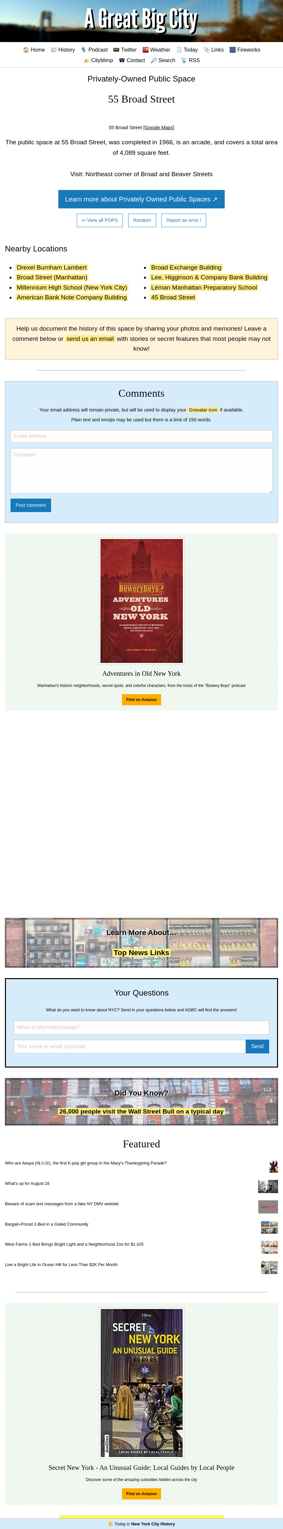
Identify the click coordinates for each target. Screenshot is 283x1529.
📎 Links (213, 50)
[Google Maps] (158, 127)
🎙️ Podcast (94, 50)
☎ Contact (132, 60)
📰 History (62, 50)
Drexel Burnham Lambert (52, 267)
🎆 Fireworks (244, 50)
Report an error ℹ (183, 220)
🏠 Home (34, 50)
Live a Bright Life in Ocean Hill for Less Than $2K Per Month (61, 1264)
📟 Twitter (125, 50)
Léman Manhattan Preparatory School (204, 287)
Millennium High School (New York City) (72, 287)
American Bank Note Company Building (72, 297)
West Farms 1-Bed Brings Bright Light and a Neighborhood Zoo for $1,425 (74, 1244)
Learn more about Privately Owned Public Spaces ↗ (141, 199)
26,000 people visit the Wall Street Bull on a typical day (141, 1111)
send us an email (90, 338)
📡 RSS (190, 60)
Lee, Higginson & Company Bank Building (209, 277)
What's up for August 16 (27, 1183)
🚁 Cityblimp (98, 60)
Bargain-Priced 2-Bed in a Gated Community (46, 1224)
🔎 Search (163, 60)
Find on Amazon (141, 699)
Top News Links (141, 953)
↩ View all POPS (100, 220)
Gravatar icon (203, 409)
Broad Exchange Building (186, 267)
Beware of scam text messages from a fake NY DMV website (62, 1203)
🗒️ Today (187, 50)
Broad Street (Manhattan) (52, 277)
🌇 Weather (156, 50)
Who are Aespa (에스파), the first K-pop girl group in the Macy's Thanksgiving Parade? (86, 1163)
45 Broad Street (173, 297)
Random (142, 220)
